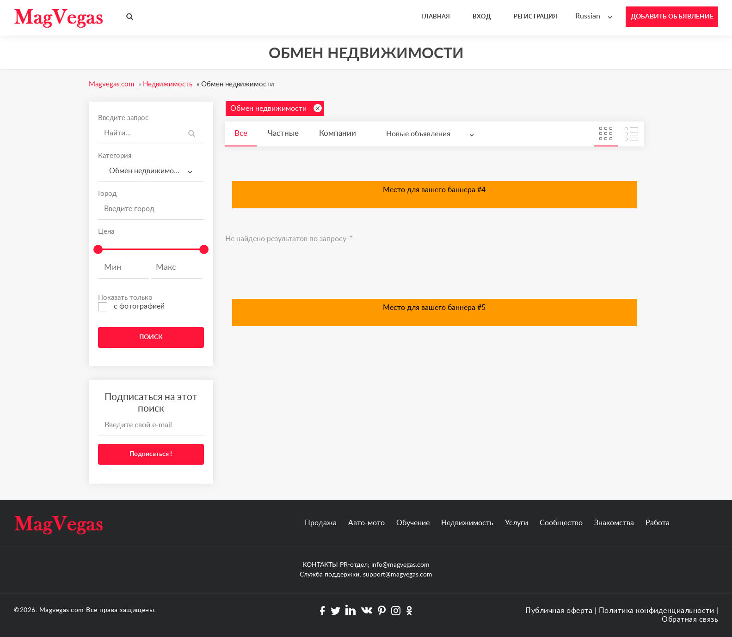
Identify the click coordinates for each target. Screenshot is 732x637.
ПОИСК (151, 337)
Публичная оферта (558, 610)
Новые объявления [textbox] (418, 134)
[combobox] (596, 16)
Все (240, 133)
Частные (283, 133)
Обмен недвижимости (276, 108)
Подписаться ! (150, 454)
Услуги (516, 523)
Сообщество (561, 523)
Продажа (321, 523)
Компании (337, 133)
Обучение (413, 523)
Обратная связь (690, 619)
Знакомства (614, 523)
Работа (658, 523)
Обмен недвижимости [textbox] (145, 171)
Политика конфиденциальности (656, 610)
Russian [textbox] (587, 16)
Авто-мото (366, 523)
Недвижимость (467, 523)
